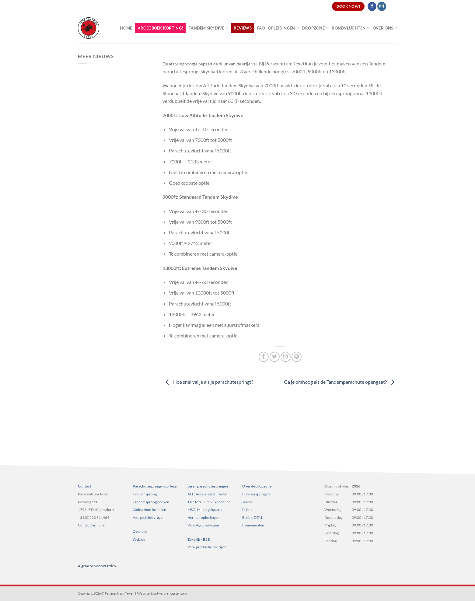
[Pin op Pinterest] (297, 357)
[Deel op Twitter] (275, 357)
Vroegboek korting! (160, 28)
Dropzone (315, 28)
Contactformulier (92, 525)
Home (126, 28)
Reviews (243, 28)
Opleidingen (283, 28)
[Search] (395, 6)
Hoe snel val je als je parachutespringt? (207, 382)
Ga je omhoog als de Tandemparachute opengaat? (340, 382)
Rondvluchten (351, 28)
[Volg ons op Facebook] (372, 6)
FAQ (261, 28)
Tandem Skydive (208, 28)
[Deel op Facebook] (264, 357)
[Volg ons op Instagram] (381, 6)
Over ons (385, 28)
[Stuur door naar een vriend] (286, 357)
